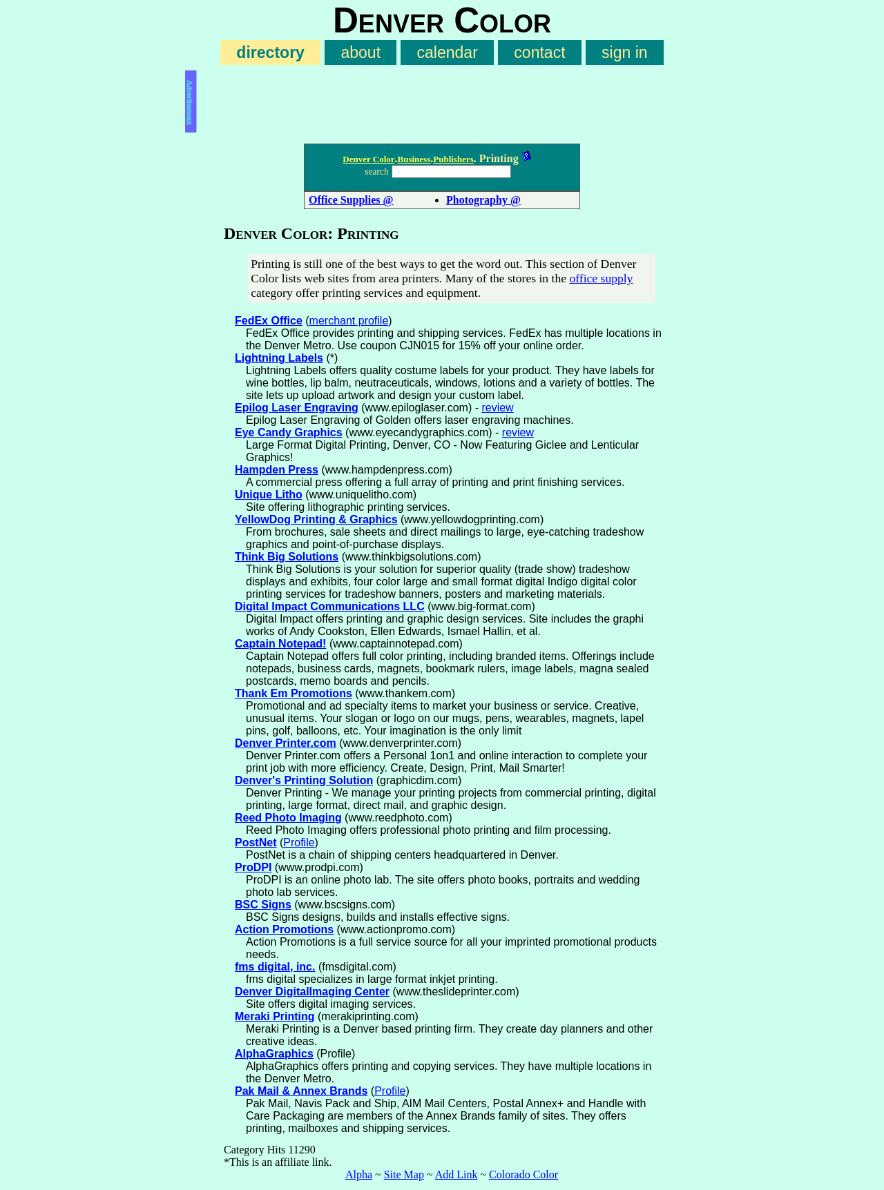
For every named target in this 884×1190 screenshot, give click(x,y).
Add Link (456, 1174)
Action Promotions (284, 929)
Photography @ (483, 200)
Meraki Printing (275, 1016)
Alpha (358, 1174)
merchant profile (349, 320)
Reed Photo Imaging (288, 817)
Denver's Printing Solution (304, 780)
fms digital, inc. (275, 967)
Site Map (404, 1174)
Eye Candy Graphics (289, 432)
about (360, 52)
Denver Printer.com (285, 743)
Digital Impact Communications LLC (330, 606)
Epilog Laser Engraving (296, 407)
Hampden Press (276, 470)
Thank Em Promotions (293, 693)
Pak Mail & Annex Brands (301, 1091)
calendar (447, 52)
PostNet (255, 842)
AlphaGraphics (274, 1054)
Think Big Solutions (286, 557)
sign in (625, 52)
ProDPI (253, 867)
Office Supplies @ (351, 200)
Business (414, 159)
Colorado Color (523, 1174)
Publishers (453, 159)
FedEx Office (268, 320)
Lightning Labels (279, 358)
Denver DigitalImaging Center (312, 991)
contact (539, 52)
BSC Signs (263, 904)
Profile (298, 842)
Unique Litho (268, 494)
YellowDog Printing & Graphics (316, 519)
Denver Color (368, 159)
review (497, 407)
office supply (601, 278)
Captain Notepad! (280, 644)
